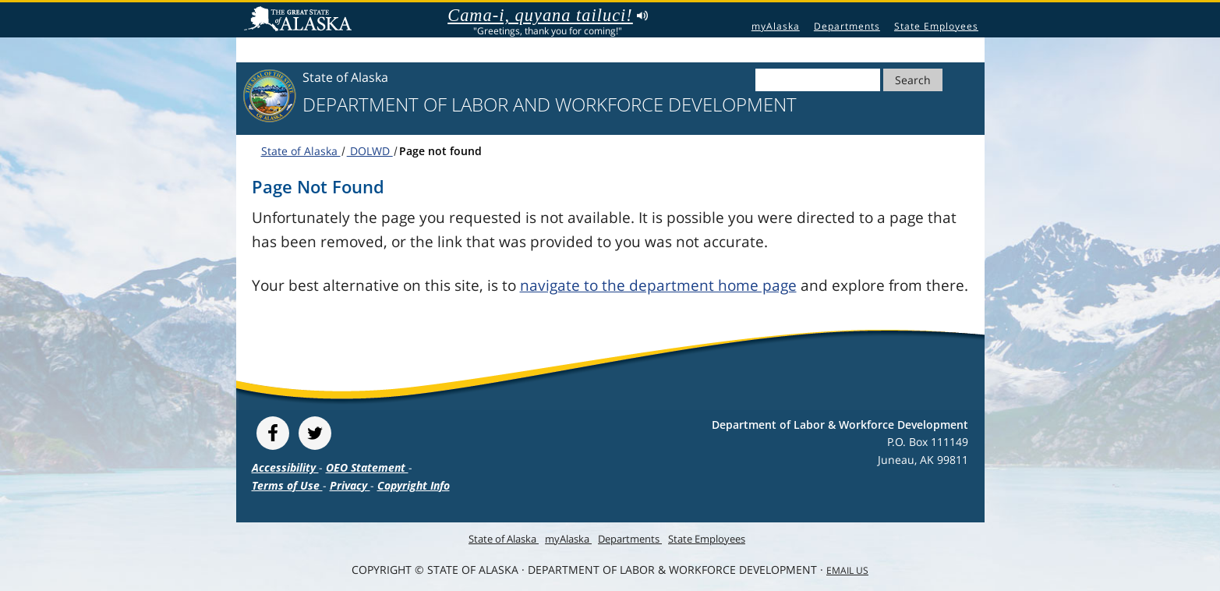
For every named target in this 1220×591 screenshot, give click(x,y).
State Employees (936, 26)
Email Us (847, 570)
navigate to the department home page (658, 285)
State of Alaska (300, 20)
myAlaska (775, 26)
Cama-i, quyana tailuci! (547, 15)
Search (913, 80)
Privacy (350, 485)
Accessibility (285, 467)
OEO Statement (367, 467)
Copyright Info (413, 485)
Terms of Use (287, 485)
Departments (847, 26)
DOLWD (370, 150)
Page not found (440, 150)
